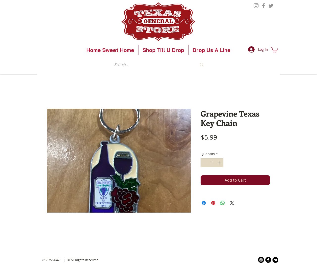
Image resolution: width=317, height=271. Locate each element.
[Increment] (219, 162)
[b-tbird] (275, 260)
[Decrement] (204, 162)
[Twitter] (271, 5)
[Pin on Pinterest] (213, 203)
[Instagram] (256, 5)
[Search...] (151, 65)
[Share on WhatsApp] (223, 203)
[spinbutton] (212, 162)
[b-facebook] (268, 260)
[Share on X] (232, 203)
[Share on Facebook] (204, 203)
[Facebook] (263, 5)
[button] (274, 49)
